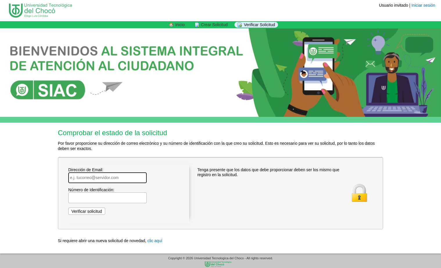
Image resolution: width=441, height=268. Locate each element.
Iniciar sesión (423, 5)
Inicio (180, 24)
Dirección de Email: (107, 175)
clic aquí (154, 240)
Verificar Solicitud (259, 24)
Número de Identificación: (107, 195)
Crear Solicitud (214, 24)
